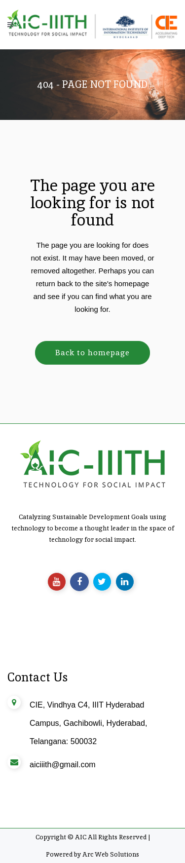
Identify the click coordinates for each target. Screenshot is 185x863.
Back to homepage (92, 352)
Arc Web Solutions (110, 854)
